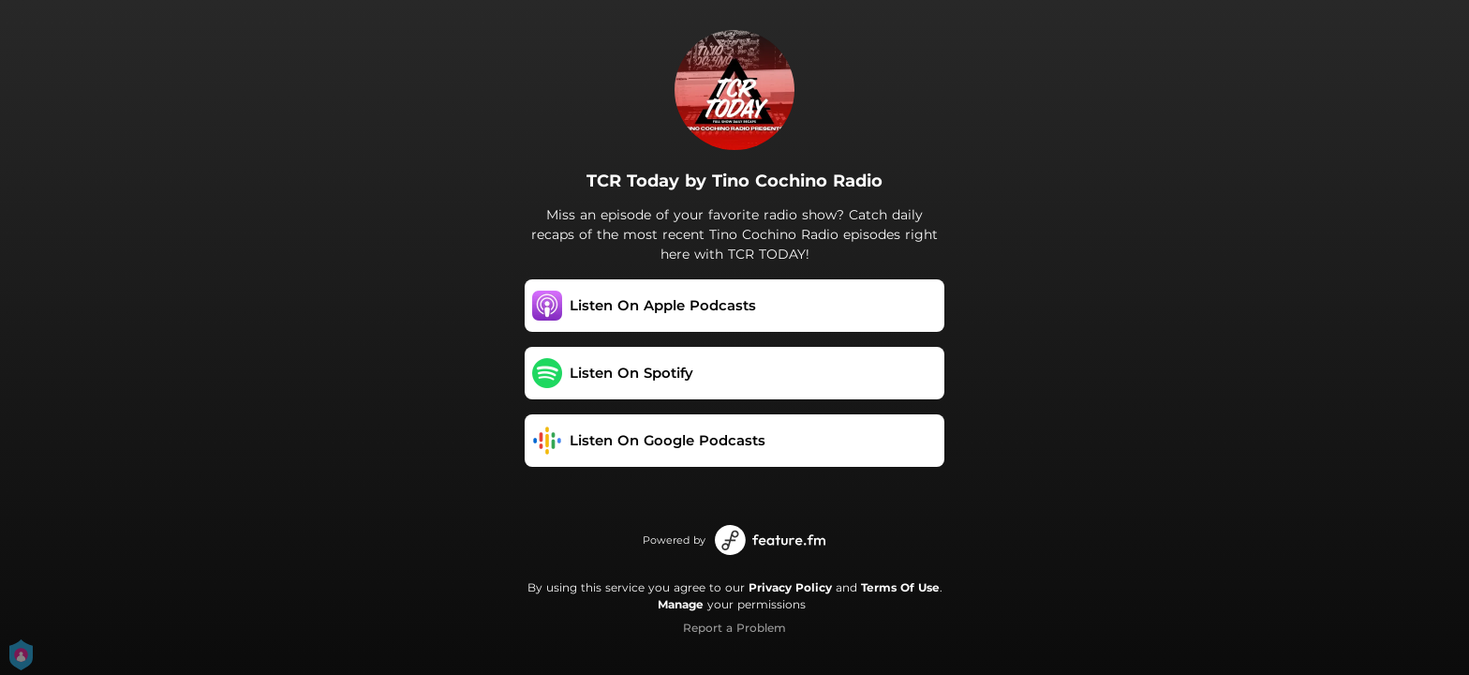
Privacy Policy (790, 587)
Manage (681, 604)
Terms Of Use (900, 587)
